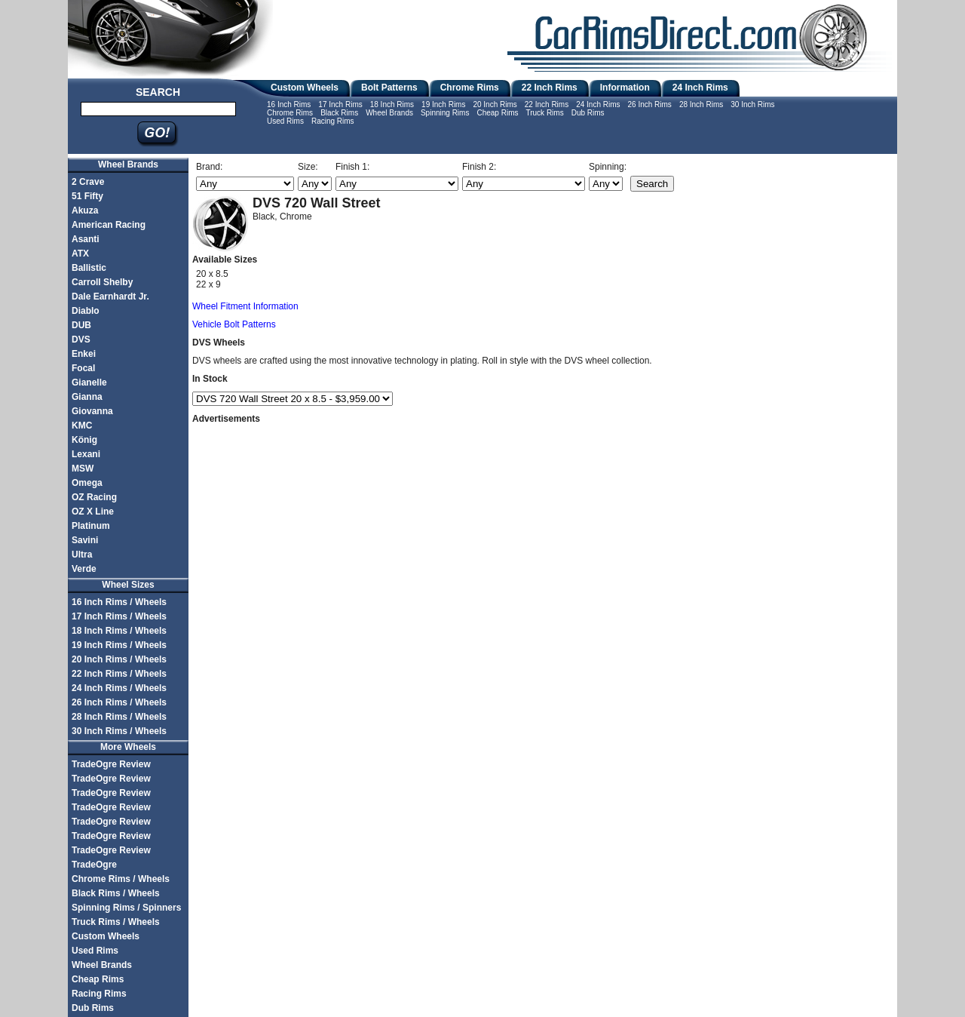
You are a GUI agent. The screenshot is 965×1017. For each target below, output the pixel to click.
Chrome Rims (469, 87)
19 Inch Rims (443, 104)
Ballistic (89, 268)
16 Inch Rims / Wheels (119, 602)
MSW (82, 468)
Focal (83, 368)
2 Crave (88, 182)
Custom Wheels (305, 87)
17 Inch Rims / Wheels (119, 616)
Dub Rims (588, 113)
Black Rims (339, 113)
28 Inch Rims (701, 104)
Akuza (85, 210)
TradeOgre (94, 864)
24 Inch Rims (700, 87)
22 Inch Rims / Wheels (119, 673)
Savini (85, 540)
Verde (84, 569)
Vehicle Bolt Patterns (234, 324)
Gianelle (89, 382)
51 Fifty (87, 196)
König (84, 440)
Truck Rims (544, 113)
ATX (80, 253)
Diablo (86, 311)
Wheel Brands (389, 113)
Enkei (84, 354)
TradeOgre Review (111, 764)
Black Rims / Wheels (116, 893)
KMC (82, 425)
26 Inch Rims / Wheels (119, 702)
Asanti (86, 239)
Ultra (82, 554)
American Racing (109, 225)
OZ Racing (94, 497)
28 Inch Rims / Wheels (119, 716)
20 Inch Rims (494, 104)
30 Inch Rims (752, 104)
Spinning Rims (445, 113)
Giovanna (92, 411)
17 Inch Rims (340, 104)
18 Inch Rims (392, 104)
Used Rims (285, 121)
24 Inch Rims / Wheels (119, 688)
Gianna (87, 397)
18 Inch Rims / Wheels (119, 630)
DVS (81, 339)
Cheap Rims (497, 113)
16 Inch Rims (289, 104)
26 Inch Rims (650, 104)
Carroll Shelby (102, 282)
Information (625, 87)
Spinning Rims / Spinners (126, 907)
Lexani (86, 454)
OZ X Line (93, 511)
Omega (87, 483)
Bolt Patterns (389, 87)
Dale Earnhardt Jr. (110, 296)
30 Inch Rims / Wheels (119, 731)
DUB (81, 325)
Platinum (91, 526)
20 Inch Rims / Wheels (119, 659)
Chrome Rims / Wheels (121, 879)
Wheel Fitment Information (245, 306)
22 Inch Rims (549, 87)
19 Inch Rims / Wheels (119, 645)
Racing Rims (332, 121)
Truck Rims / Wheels (116, 922)
